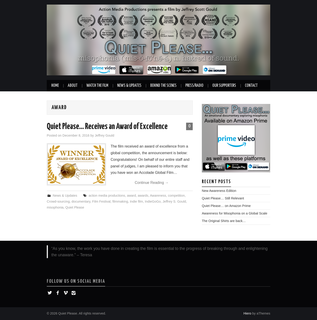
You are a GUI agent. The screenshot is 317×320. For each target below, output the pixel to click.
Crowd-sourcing (58, 201)
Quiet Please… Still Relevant (223, 198)
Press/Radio (194, 86)
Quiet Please (74, 207)
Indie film (136, 201)
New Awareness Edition (219, 191)
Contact (251, 86)
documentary (81, 201)
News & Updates (129, 86)
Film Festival (101, 201)
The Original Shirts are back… (224, 221)
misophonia (55, 207)
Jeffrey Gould (104, 135)
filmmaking (120, 201)
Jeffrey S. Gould (174, 201)
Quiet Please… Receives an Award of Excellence (107, 127)
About (73, 86)
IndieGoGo (153, 201)
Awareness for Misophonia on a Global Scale (234, 213)
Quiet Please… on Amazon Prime (226, 206)
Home (55, 86)
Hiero (247, 313)
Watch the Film (97, 86)
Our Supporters (224, 86)
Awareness (158, 195)
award (131, 195)
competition (176, 195)
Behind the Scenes (163, 86)
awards (143, 195)
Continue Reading (152, 183)
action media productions (107, 195)
